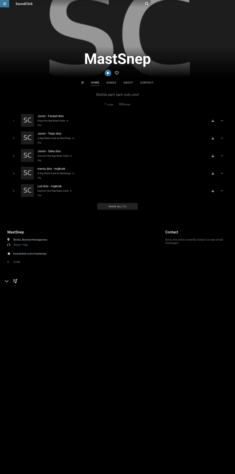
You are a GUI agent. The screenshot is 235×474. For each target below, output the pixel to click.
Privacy (87, 452)
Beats (17, 240)
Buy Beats (106, 391)
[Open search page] (231, 3)
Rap (39, 125)
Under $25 (152, 391)
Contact (147, 82)
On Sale (129, 391)
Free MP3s (83, 391)
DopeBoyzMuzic (72, 371)
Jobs (50, 452)
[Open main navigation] (4, 3)
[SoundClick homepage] (24, 3)
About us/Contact (32, 452)
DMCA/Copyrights (68, 452)
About (128, 82)
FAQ (15, 452)
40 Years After (102, 371)
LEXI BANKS (163, 371)
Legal (99, 452)
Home (95, 82)
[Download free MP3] (214, 120)
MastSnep (15, 228)
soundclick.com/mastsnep (29, 249)
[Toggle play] (12, 120)
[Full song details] (223, 120)
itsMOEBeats (132, 371)
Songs (111, 82)
